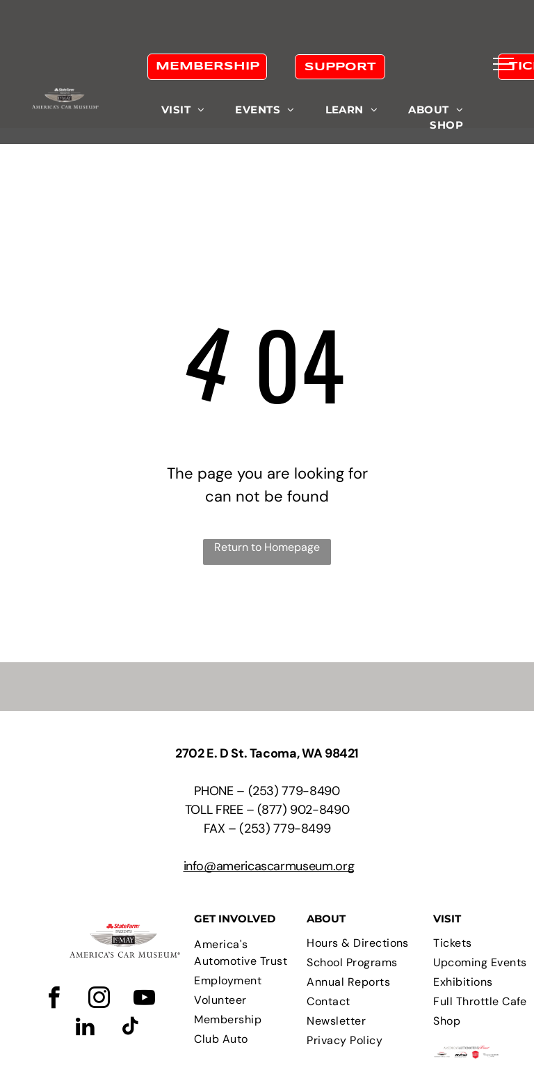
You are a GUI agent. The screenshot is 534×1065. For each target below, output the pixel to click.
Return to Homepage (267, 547)
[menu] (503, 64)
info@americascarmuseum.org (269, 866)
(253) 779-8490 (294, 791)
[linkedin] (84, 1028)
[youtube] (143, 1000)
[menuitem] (183, 110)
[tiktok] (130, 1028)
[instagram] (98, 1000)
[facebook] (53, 1000)
